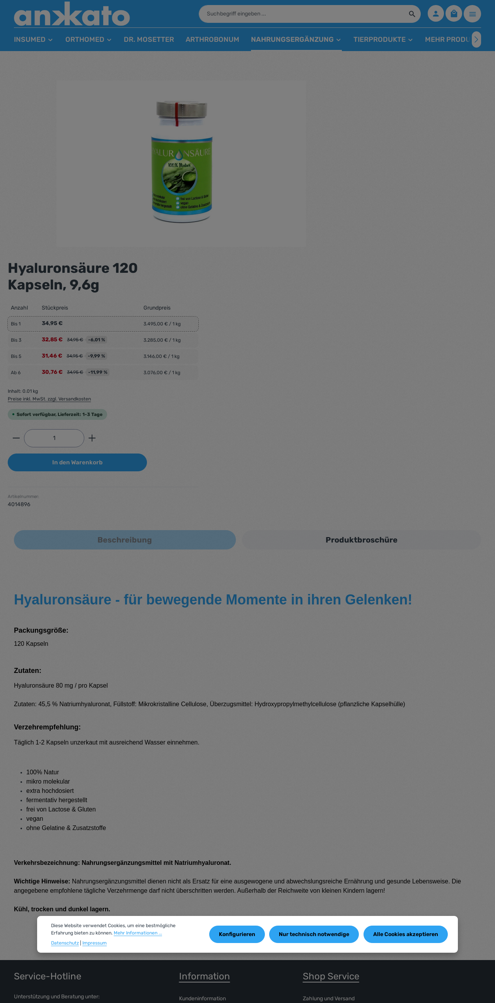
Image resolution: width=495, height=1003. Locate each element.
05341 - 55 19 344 (49, 837)
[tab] (125, 365)
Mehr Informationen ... (138, 933)
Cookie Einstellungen (204, 873)
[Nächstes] (476, 43)
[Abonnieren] (470, 918)
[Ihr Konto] (434, 15)
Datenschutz (65, 943)
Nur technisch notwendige (316, 934)
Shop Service (331, 801)
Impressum (193, 848)
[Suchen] (410, 15)
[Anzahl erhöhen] (381, 262)
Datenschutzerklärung (330, 836)
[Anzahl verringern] (305, 262)
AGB (184, 836)
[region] (144, 167)
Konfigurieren (240, 934)
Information (204, 801)
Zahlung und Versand (329, 823)
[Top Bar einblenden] (472, 15)
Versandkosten (307, 991)
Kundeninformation (202, 823)
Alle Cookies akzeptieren (406, 934)
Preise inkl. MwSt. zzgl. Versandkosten (338, 223)
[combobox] (300, 15)
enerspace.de (100, 991)
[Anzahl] (343, 262)
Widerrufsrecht (197, 861)
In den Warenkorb (366, 287)
